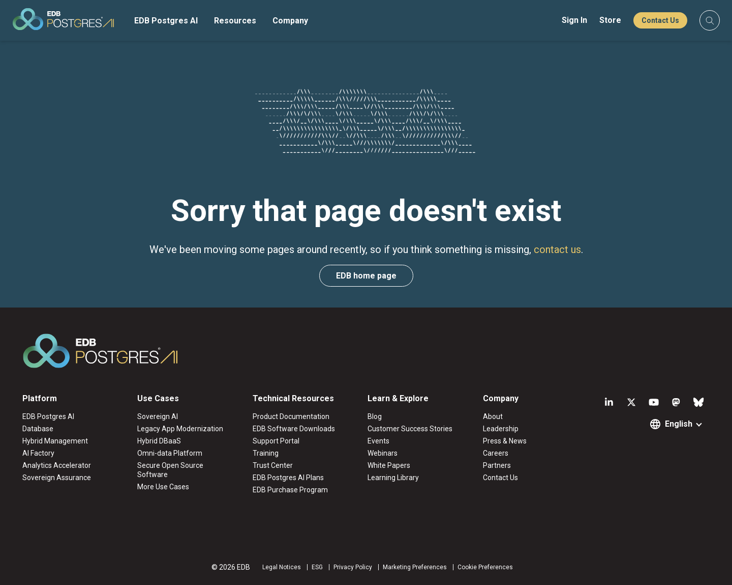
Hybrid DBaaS (159, 441)
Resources (235, 20)
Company (290, 20)
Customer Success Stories (410, 429)
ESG (317, 567)
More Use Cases (163, 487)
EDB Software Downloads (294, 429)
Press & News (505, 441)
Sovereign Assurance (56, 477)
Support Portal (276, 441)
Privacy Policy (352, 567)
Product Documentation (291, 416)
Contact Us (660, 20)
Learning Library (393, 477)
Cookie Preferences (485, 567)
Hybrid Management (55, 441)
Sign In (574, 20)
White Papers (389, 465)
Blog (375, 416)
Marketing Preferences (415, 567)
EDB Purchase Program (290, 490)
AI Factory (38, 453)
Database (37, 429)
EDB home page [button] (366, 276)
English (678, 424)
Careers (495, 453)
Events (378, 441)
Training (266, 453)
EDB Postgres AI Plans (288, 477)
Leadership (500, 429)
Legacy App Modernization (180, 429)
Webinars (383, 453)
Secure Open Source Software (170, 470)
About (493, 416)
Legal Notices (281, 567)
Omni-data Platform (169, 453)
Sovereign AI (157, 416)
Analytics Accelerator (56, 465)
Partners (497, 465)
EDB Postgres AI (166, 20)
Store (610, 20)
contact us (557, 249)
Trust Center (273, 465)
